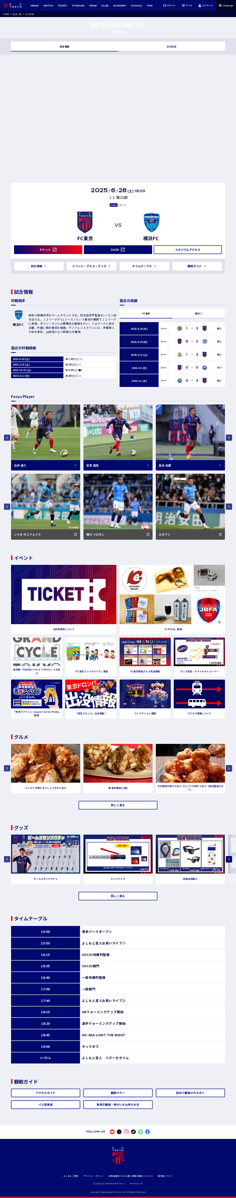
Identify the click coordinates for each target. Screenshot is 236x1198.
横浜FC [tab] (199, 313)
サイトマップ (136, 1183)
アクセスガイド (45, 1093)
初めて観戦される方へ (190, 1093)
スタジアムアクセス (187, 250)
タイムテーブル (142, 266)
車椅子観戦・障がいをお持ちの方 (118, 1104)
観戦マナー (118, 1093)
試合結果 (171, 46)
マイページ (205, 5)
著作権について (165, 1175)
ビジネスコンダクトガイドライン (109, 1183)
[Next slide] (229, 859)
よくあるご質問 (70, 1175)
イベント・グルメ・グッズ (89, 266)
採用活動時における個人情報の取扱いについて (131, 1175)
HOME (6, 14)
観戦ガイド (195, 266)
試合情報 (64, 46)
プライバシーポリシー (93, 1175)
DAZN (115, 250)
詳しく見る (118, 805)
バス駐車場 (45, 1104)
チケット (169, 5)
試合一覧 (17, 14)
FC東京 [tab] (146, 313)
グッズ (187, 5)
